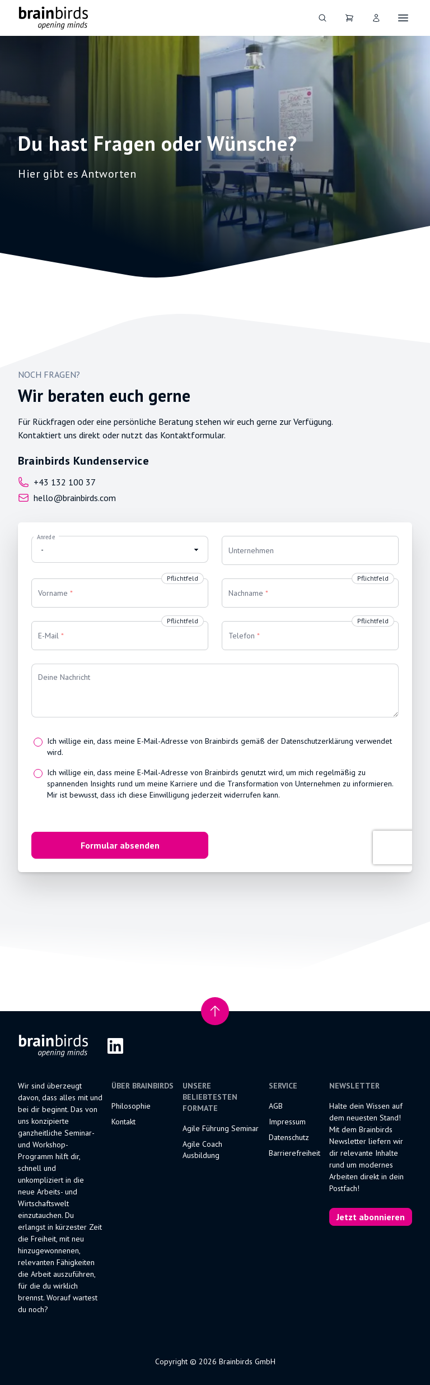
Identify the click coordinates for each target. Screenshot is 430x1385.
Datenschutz (289, 1137)
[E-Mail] (119, 635)
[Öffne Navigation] (403, 18)
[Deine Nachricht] (215, 690)
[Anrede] (119, 549)
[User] (376, 18)
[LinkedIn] (115, 1046)
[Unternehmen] (310, 550)
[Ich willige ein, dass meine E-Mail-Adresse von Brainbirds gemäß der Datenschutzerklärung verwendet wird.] (38, 742)
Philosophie (131, 1106)
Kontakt (123, 1122)
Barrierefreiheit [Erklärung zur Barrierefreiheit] (294, 1153)
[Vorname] (119, 593)
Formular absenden (120, 845)
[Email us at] (83, 497)
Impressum (287, 1122)
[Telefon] (310, 635)
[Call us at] (83, 482)
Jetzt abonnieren (370, 1216)
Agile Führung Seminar (221, 1128)
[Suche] (322, 18)
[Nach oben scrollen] (215, 1011)
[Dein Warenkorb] (349, 18)
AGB (276, 1106)
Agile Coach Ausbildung (202, 1149)
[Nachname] (310, 593)
